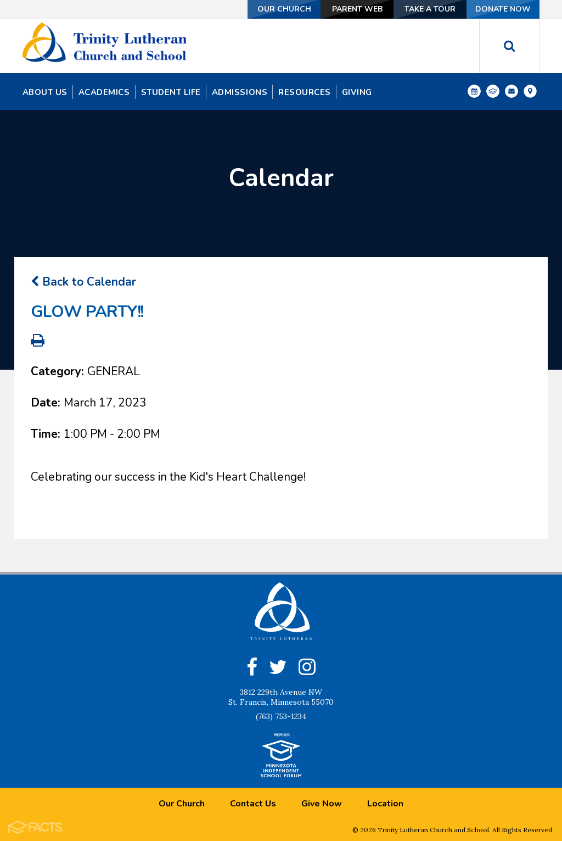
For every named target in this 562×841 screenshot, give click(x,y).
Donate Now (503, 9)
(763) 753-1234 (281, 716)
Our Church (284, 9)
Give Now (321, 803)
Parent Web (357, 9)
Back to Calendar (83, 281)
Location (385, 803)
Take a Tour (430, 9)
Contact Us (253, 803)
